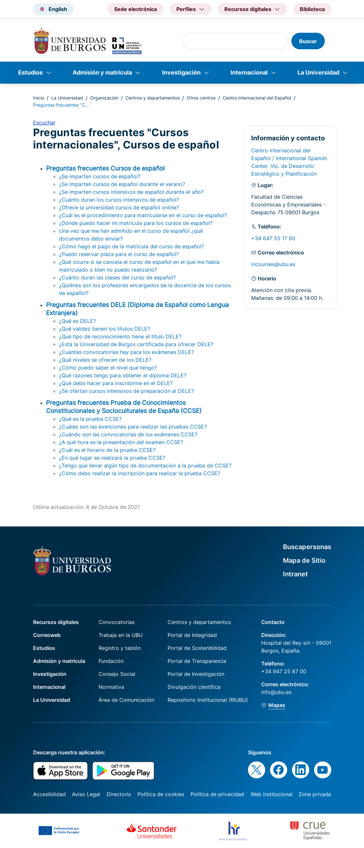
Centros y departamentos (152, 97)
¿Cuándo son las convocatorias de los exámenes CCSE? (128, 434)
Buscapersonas (307, 547)
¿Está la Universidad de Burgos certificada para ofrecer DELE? (136, 344)
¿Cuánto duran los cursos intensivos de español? (119, 199)
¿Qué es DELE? (77, 321)
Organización (104, 97)
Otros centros (201, 97)
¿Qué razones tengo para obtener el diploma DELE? (122, 375)
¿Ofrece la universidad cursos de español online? (119, 207)
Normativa (111, 687)
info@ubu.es (276, 692)
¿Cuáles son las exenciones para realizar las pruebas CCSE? (133, 426)
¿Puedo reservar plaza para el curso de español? (119, 254)
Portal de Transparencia (197, 661)
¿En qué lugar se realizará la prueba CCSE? (112, 457)
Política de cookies (160, 794)
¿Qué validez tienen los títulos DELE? (104, 328)
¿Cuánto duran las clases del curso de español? (117, 277)
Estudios (30, 72)
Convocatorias (117, 622)
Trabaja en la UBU (121, 635)
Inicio (38, 97)
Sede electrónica (135, 9)
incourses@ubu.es (273, 264)
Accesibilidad (49, 794)
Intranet (295, 574)
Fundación (111, 661)
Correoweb (47, 635)
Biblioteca (312, 9)
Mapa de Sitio (304, 560)
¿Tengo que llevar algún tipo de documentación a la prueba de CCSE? (145, 465)
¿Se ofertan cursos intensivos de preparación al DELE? (126, 391)
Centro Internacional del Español (257, 97)
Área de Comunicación (126, 700)
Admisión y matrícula (102, 72)
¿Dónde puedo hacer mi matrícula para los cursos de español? (135, 223)
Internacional (249, 72)
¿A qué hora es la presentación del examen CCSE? (121, 442)
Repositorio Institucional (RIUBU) (208, 700)
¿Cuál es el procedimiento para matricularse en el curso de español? (143, 215)
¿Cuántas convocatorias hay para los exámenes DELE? (126, 352)
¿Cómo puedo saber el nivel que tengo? (108, 367)
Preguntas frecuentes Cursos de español (105, 168)
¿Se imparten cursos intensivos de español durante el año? (131, 192)
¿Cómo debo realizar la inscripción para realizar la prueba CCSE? (139, 473)
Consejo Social (117, 674)
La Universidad (318, 72)
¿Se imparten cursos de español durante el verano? (122, 184)
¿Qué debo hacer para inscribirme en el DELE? (116, 383)
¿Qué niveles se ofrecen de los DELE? (105, 360)
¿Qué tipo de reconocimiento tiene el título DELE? (120, 336)
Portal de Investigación (196, 674)
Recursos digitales (56, 622)
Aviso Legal (86, 794)
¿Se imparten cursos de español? (99, 176)
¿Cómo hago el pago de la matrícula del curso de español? (131, 246)
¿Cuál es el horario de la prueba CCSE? (107, 450)
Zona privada (315, 794)
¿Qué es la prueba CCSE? (90, 419)
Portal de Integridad (192, 635)
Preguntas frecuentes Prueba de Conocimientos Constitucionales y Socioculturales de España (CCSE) (124, 407)
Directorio (119, 794)
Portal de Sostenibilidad (197, 648)
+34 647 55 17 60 (273, 238)
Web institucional (271, 794)
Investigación (181, 72)
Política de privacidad (217, 794)
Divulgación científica (194, 687)
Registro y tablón (120, 648)
